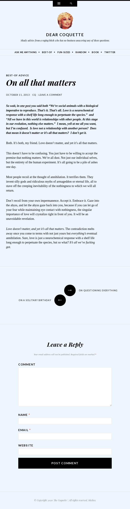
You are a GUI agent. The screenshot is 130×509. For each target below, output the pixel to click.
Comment (27, 364)
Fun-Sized (63, 52)
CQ (34, 94)
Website (25, 445)
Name (24, 415)
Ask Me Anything (26, 52)
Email (24, 430)
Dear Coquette (65, 34)
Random (80, 52)
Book (95, 52)
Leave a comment (50, 94)
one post (25, 106)
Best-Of (47, 52)
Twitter (109, 52)
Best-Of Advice (17, 75)
